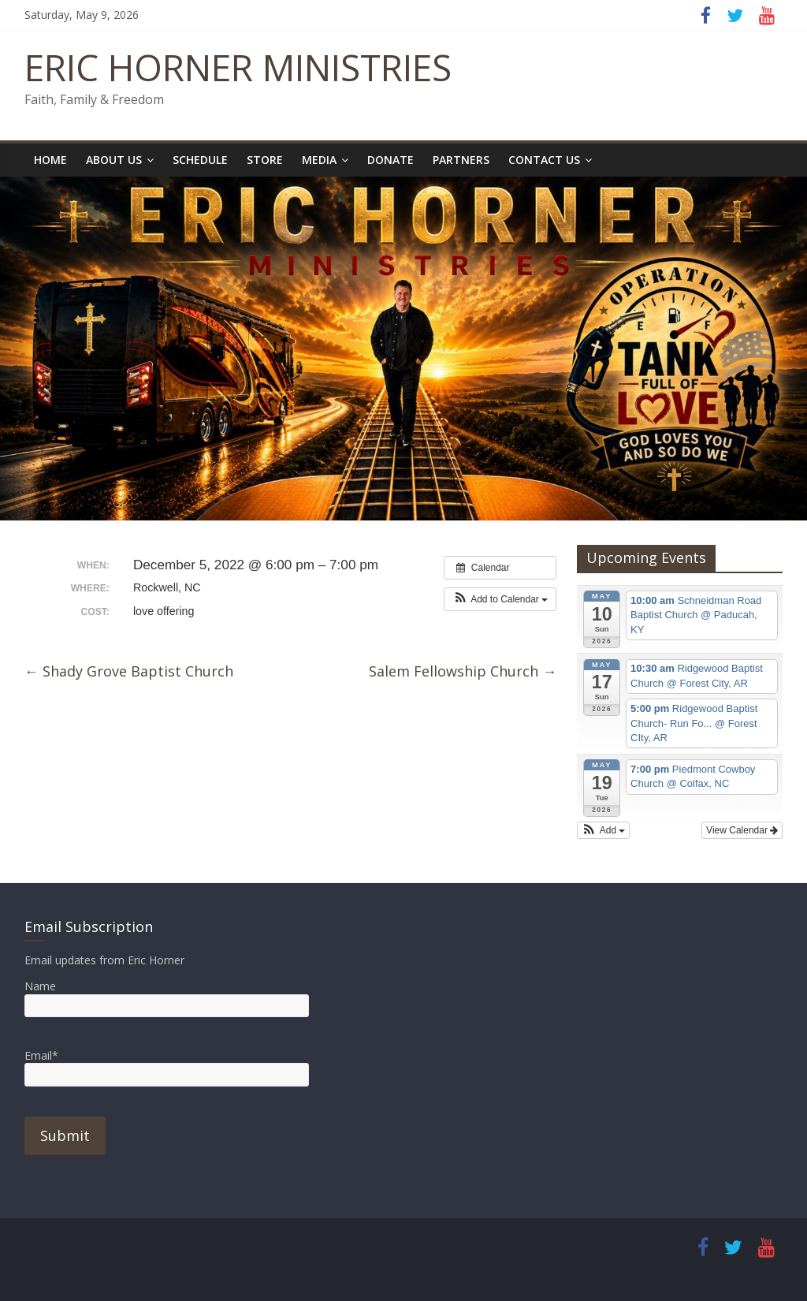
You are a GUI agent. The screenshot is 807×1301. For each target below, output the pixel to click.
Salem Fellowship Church (462, 671)
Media (319, 159)
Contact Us (544, 159)
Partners (461, 159)
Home (50, 159)
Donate (390, 159)
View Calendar (742, 830)
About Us (114, 159)
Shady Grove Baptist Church (128, 671)
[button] (500, 599)
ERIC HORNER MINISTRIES (238, 67)
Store (265, 159)
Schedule (200, 159)
